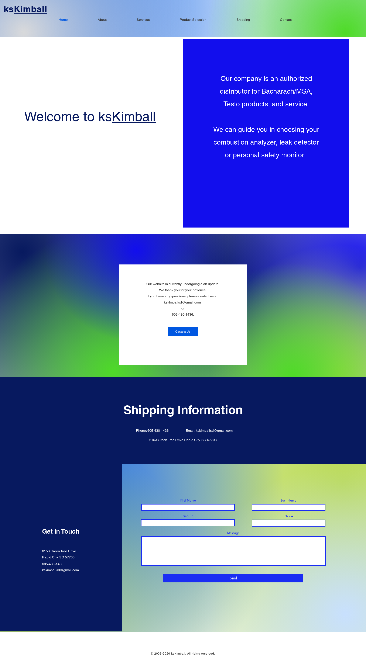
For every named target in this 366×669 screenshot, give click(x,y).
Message (233, 532)
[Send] (233, 578)
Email (186, 515)
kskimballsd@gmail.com (182, 302)
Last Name (288, 500)
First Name (188, 500)
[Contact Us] (183, 331)
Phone (288, 516)
